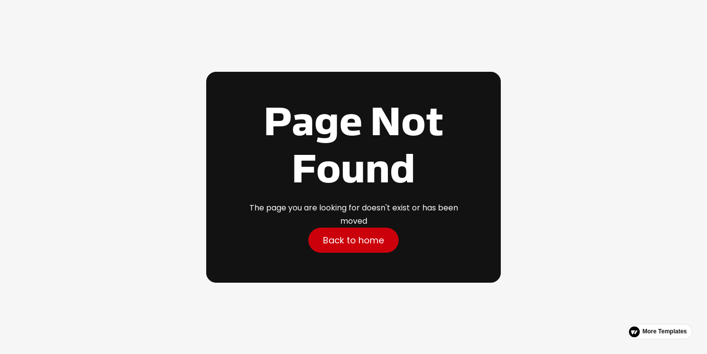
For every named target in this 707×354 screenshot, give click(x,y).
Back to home (353, 240)
